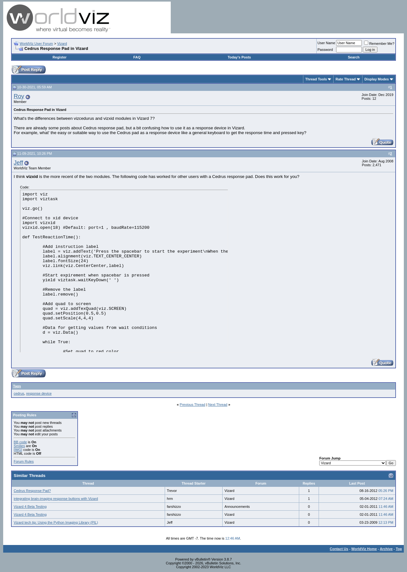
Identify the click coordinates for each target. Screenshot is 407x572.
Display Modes (376, 79)
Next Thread (217, 404)
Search (354, 57)
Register (59, 57)
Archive (386, 549)
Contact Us (339, 549)
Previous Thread (192, 404)
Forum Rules (24, 461)
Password (325, 49)
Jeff (18, 162)
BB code (20, 442)
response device (39, 393)
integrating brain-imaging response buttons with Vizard (56, 498)
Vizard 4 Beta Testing (30, 506)
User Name (326, 43)
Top (399, 549)
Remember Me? (379, 43)
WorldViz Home (364, 549)
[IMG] (18, 450)
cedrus (19, 393)
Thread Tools (316, 79)
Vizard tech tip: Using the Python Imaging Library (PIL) (56, 522)
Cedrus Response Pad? (32, 491)
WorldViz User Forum (36, 43)
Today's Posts (239, 57)
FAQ (137, 57)
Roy (19, 96)
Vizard (62, 43)
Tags (17, 386)
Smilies (19, 446)
